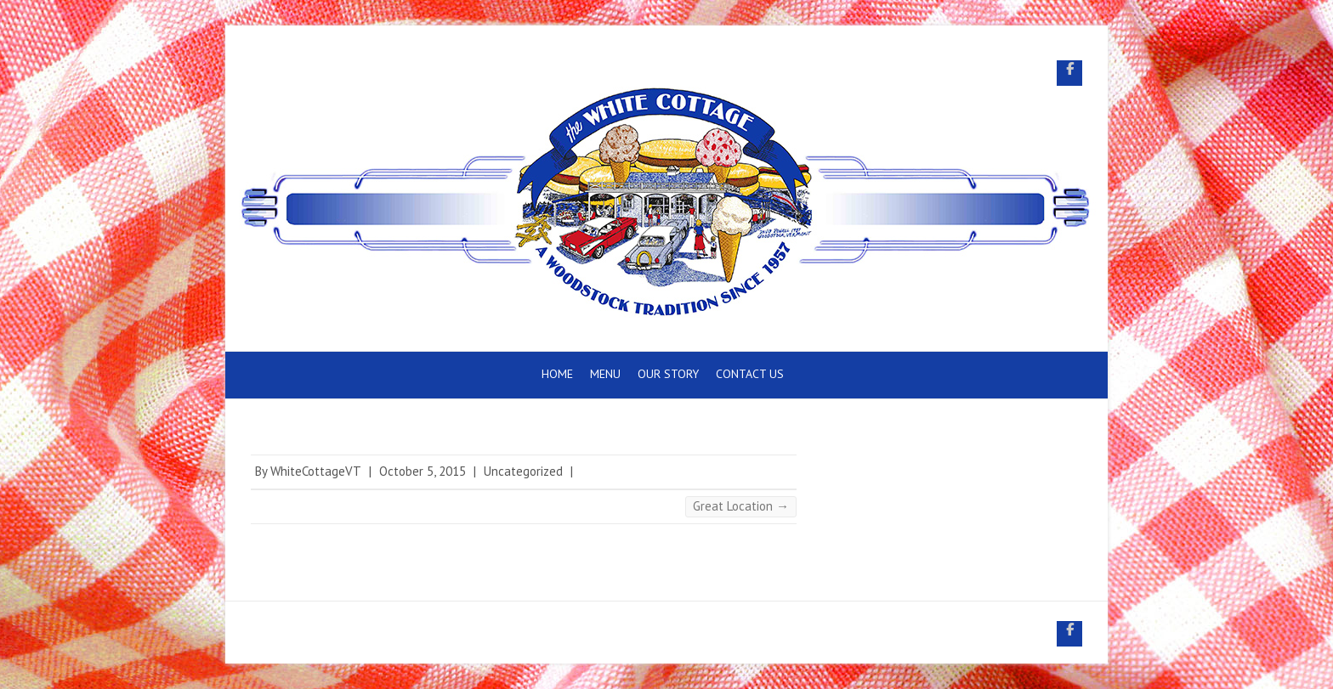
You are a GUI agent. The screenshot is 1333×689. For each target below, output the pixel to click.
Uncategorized (523, 471)
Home (557, 373)
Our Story (668, 373)
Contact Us (750, 373)
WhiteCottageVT (315, 471)
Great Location (741, 506)
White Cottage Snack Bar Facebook (1069, 73)
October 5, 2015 (422, 471)
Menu (605, 373)
